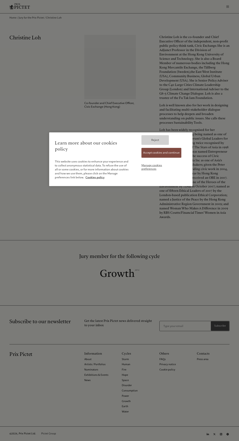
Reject (155, 140)
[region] (120, 159)
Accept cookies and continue (161, 153)
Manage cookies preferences (151, 167)
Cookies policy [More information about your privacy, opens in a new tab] (95, 177)
